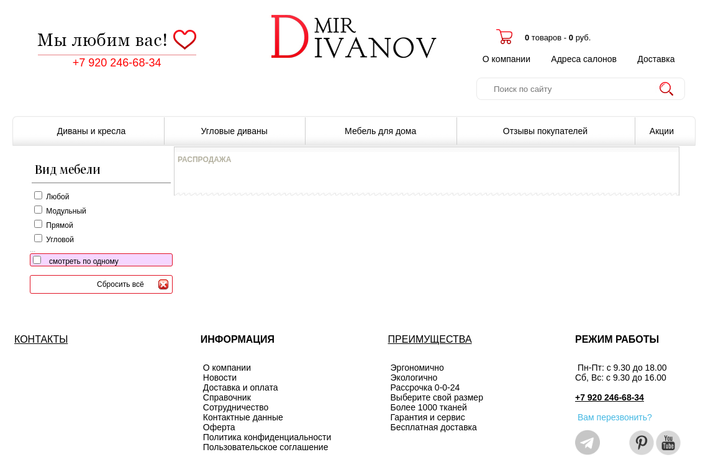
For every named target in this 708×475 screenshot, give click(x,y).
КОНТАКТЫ (41, 339)
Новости (220, 377)
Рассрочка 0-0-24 (425, 387)
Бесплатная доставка (434, 427)
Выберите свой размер (437, 397)
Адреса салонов (584, 59)
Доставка (655, 59)
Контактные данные (243, 417)
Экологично (414, 377)
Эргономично (417, 368)
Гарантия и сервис (428, 417)
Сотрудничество (235, 407)
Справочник (227, 397)
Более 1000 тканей (429, 407)
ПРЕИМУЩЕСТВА (430, 339)
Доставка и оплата (240, 387)
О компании (506, 59)
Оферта (219, 427)
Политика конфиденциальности (267, 437)
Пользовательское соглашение (266, 447)
